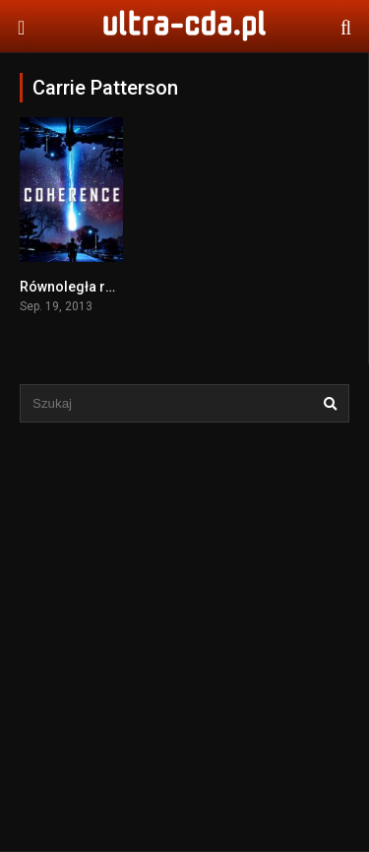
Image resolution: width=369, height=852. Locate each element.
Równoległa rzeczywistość (106, 287)
